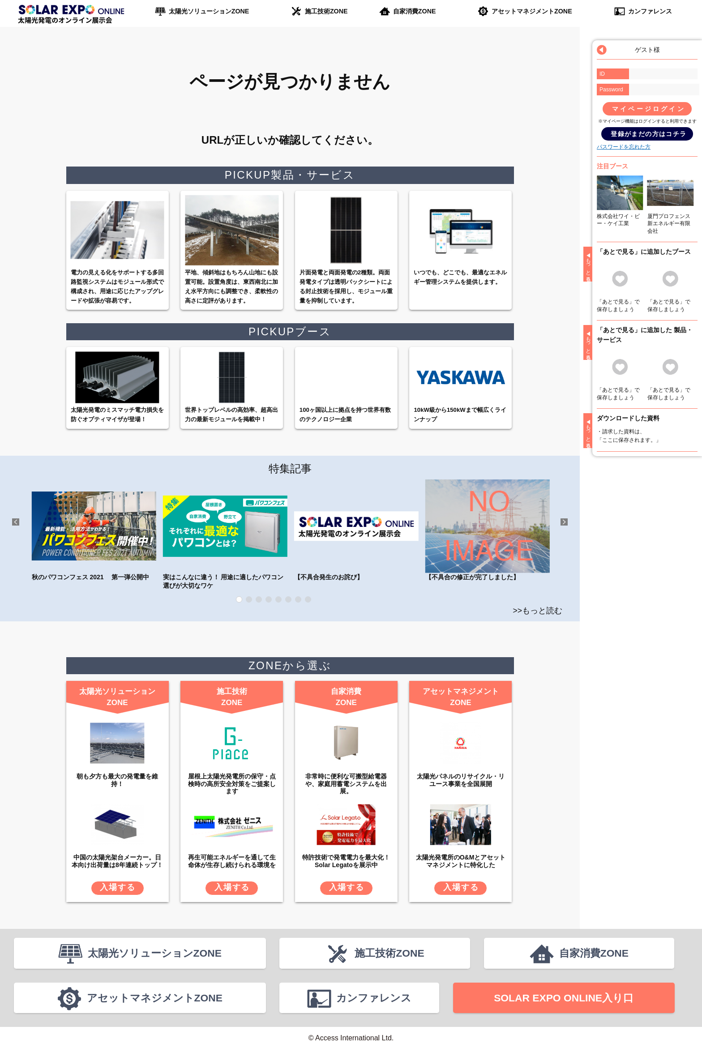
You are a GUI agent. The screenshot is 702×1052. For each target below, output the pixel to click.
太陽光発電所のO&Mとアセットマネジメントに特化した (461, 860)
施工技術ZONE (326, 11)
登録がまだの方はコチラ (648, 133)
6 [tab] (288, 599)
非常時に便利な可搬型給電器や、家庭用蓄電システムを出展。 (346, 783)
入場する (117, 886)
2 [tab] (249, 599)
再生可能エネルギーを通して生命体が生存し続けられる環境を (232, 860)
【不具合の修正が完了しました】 (487, 530)
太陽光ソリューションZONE (209, 11)
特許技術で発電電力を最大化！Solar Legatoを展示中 (346, 860)
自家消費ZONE (414, 11)
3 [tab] (259, 599)
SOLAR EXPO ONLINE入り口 (563, 999)
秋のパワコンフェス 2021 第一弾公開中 (94, 530)
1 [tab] (239, 599)
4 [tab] (268, 599)
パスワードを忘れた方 (624, 147)
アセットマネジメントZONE (532, 11)
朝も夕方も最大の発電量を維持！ (117, 779)
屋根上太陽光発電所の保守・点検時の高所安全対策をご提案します (232, 783)
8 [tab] (308, 599)
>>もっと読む (538, 610)
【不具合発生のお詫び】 (356, 530)
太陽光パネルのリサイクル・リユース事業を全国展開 (461, 779)
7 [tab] (298, 599)
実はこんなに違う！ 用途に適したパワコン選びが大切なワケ (225, 534)
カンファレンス (650, 11)
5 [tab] (278, 599)
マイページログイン (648, 108)
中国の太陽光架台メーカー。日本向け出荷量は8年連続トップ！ (117, 860)
